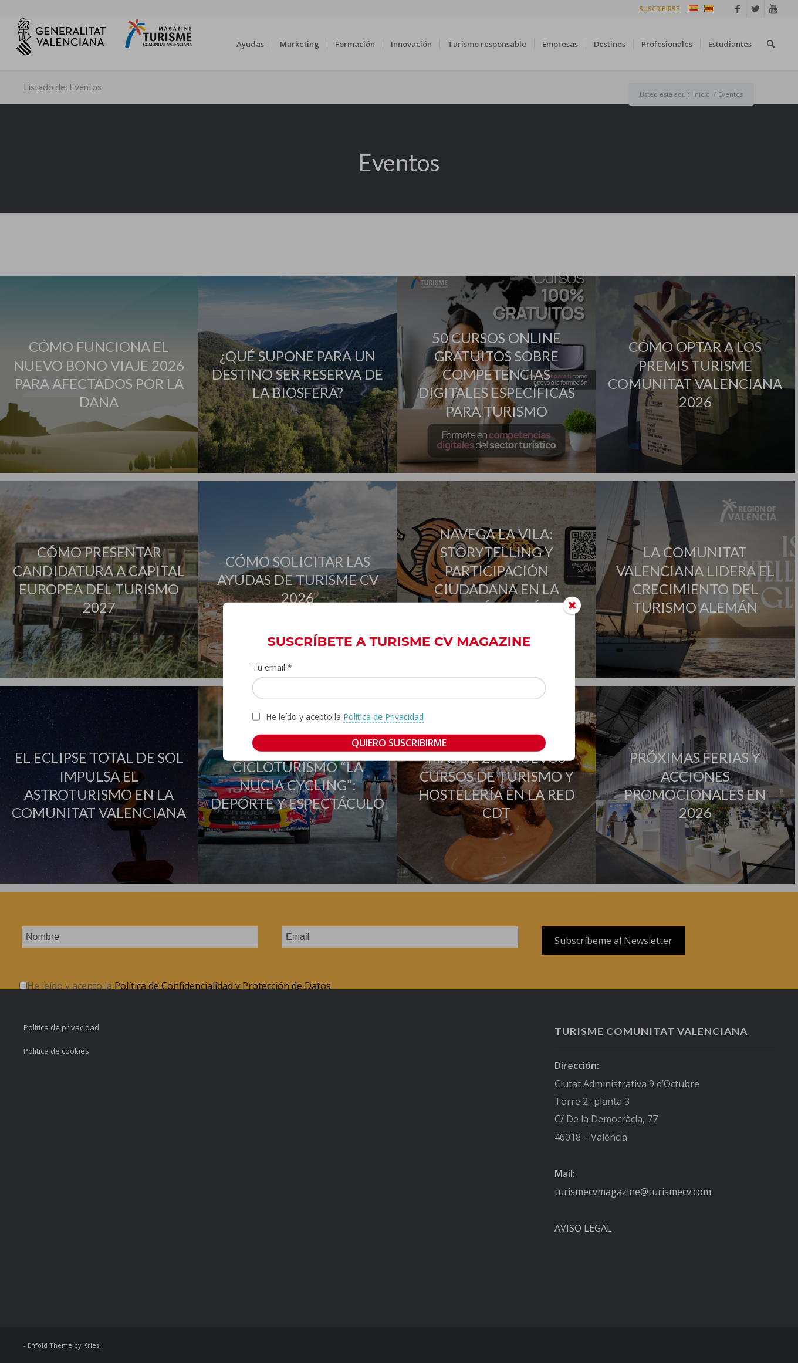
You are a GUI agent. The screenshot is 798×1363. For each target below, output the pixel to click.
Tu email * (272, 667)
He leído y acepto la (345, 716)
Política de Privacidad (383, 716)
